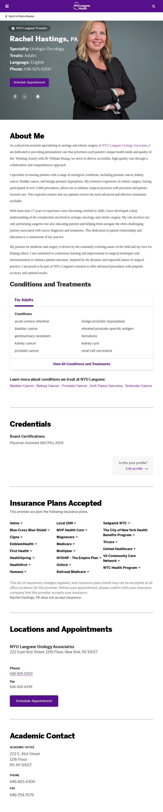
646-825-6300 (37, 69)
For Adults (24, 300)
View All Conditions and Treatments (81, 364)
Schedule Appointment (29, 82)
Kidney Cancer (48, 386)
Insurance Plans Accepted (56, 503)
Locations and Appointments (61, 629)
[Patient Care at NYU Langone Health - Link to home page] (81, 6)
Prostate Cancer (74, 386)
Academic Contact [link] (42, 736)
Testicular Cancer (138, 386)
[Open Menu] (7, 6)
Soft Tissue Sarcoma (106, 386)
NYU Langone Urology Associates (125, 145)
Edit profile (134, 469)
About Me (27, 136)
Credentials (30, 424)
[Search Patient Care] (154, 6)
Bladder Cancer (22, 386)
